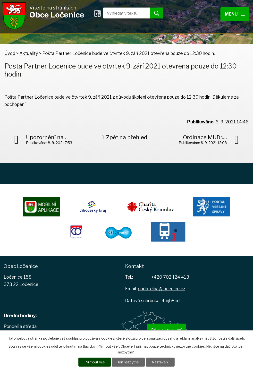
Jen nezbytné (128, 362)
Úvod (9, 53)
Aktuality (28, 53)
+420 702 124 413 (170, 277)
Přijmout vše (94, 362)
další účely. (236, 338)
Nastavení (160, 362)
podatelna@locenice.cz (161, 288)
